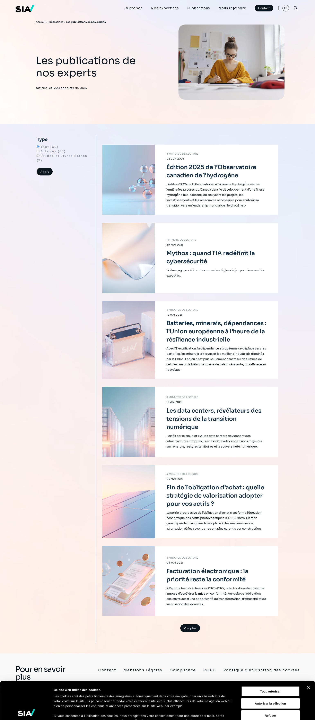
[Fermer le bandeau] (308, 650)
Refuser (270, 678)
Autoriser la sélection (270, 666)
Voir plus (190, 628)
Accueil (40, 21)
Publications (198, 8)
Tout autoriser (270, 654)
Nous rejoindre (232, 8)
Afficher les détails (67, 712)
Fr (285, 8)
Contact (264, 8)
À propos (134, 8)
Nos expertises (165, 8)
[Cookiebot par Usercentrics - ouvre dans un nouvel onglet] (26, 712)
